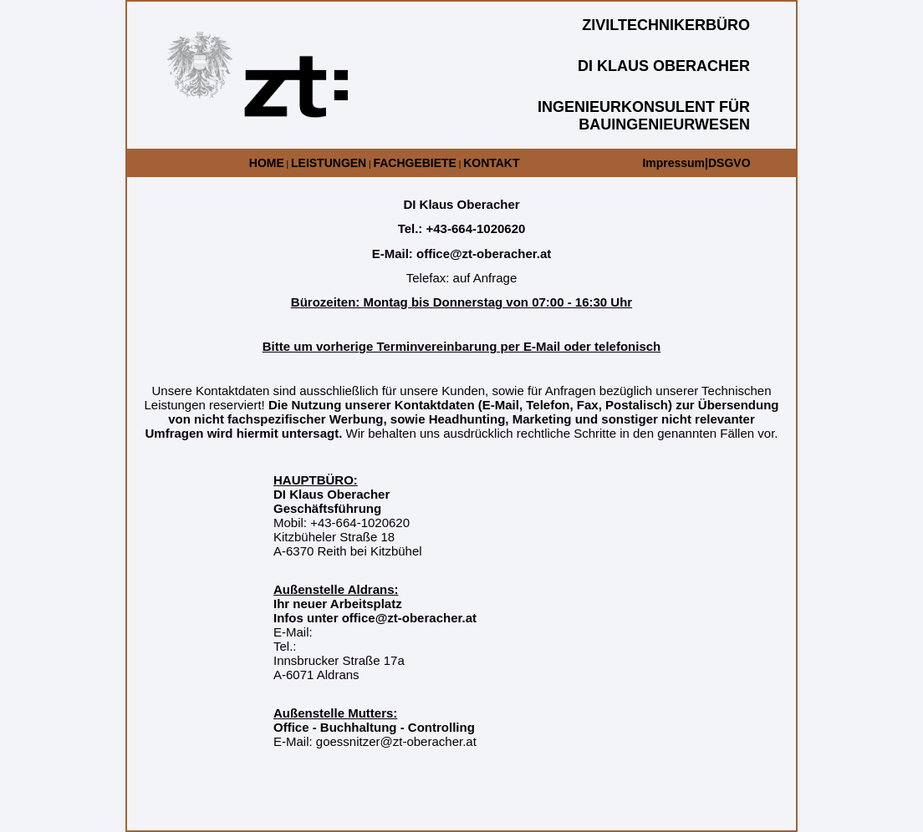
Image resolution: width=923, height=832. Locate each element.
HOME (266, 163)
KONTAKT (491, 163)
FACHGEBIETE (414, 163)
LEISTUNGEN (328, 163)
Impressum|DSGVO (696, 163)
